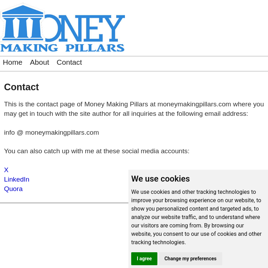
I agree (144, 258)
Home (12, 62)
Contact (69, 62)
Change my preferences (190, 258)
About (39, 62)
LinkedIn (17, 179)
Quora (13, 188)
